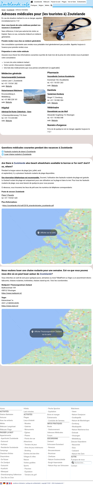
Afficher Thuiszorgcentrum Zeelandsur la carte (46, 333)
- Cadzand (75, 451)
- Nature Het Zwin (78, 454)
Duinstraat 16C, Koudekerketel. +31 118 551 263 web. (58, 83)
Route (49, 427)
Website (9, 86)
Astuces (3, 417)
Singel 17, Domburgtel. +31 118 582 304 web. (55, 100)
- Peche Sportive (53, 409)
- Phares (27, 436)
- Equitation (51, 412)
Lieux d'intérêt (29, 420)
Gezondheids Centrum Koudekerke (60, 76)
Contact (74, 466)
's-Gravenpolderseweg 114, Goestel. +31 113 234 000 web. (14, 118)
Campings (4, 450)
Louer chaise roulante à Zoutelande (17, 154)
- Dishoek (74, 433)
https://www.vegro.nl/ (10, 306)
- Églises (27, 433)
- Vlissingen (75, 436)
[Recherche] (51, 5)
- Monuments (29, 430)
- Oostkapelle (76, 418)
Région (41, 5)
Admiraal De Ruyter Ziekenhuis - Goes (16, 112)
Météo (47, 5)
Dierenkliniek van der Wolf (57, 111)
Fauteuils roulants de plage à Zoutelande (20, 152)
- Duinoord (4, 441)
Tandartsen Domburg (55, 94)
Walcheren (75, 409)
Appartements (5, 435)
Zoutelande (38, 2)
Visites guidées (29, 463)
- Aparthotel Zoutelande (9, 438)
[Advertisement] (46, 139)
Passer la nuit (55, 2)
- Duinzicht (4, 466)
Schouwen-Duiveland (55, 444)
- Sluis (73, 448)
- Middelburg (76, 439)
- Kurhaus (3, 444)
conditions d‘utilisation (19, 483)
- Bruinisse (51, 454)
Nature (26, 460)
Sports (26, 466)
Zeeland (50, 441)
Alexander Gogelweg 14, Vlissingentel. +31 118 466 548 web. (60, 118)
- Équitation (28, 472)
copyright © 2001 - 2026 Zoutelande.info (52, 483)
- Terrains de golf (30, 475)
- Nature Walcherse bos (80, 430)
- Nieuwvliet (75, 445)
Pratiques (34, 5)
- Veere (73, 412)
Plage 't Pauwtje (8, 195)
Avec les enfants (6, 420)
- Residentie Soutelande (9, 447)
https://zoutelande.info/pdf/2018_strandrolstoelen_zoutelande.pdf (28, 206)
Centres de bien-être (31, 454)
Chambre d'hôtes (6, 454)
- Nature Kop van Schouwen (58, 466)
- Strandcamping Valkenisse (10, 475)
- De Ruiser (4, 460)
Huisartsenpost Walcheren (12, 91)
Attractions (28, 442)
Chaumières (4, 457)
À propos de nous (78, 460)
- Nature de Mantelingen (80, 421)
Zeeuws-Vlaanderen (78, 442)
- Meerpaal (4, 472)
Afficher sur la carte (46, 233)
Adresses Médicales (55, 433)
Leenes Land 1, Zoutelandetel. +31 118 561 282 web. (12, 83)
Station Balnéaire (6, 414)
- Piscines (27, 469)
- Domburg (75, 424)
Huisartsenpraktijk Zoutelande (13, 77)
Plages (64, 2)
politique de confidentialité (33, 483)
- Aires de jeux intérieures (33, 448)
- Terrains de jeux (30, 445)
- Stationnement (53, 430)
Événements (81, 2)
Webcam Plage (6, 430)
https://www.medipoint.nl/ (12, 293)
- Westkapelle (76, 427)
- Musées (27, 424)
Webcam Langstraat (8, 427)
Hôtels (26, 409)
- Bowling (27, 451)
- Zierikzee (51, 457)
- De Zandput (5, 463)
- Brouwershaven (53, 450)
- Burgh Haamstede (54, 463)
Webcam (46, 2)
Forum (49, 436)
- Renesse (51, 447)
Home (2, 409)
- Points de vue (29, 439)
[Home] (31, 2)
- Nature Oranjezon (78, 415)
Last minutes (29, 412)
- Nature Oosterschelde (56, 460)
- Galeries (27, 427)
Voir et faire (72, 2)
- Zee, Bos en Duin (7, 478)
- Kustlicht (4, 469)
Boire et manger (53, 415)
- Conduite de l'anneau (55, 421)
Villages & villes (30, 457)
